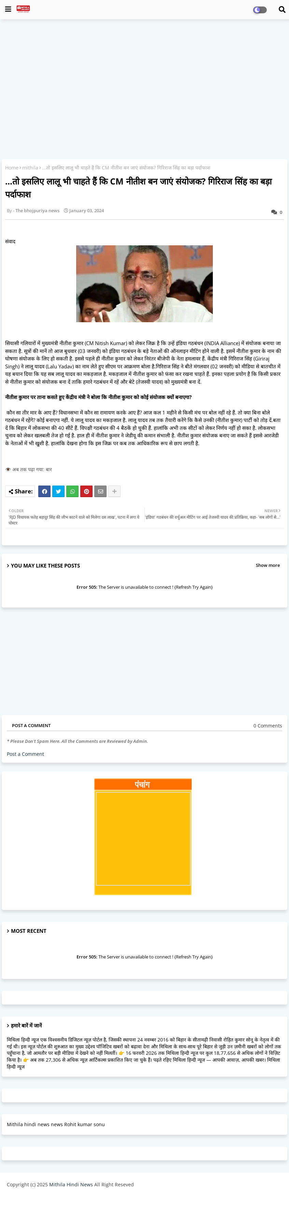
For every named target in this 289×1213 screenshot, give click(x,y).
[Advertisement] (144, 74)
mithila (30, 167)
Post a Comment (25, 754)
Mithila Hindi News (71, 1184)
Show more (268, 565)
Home (11, 167)
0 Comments (267, 725)
